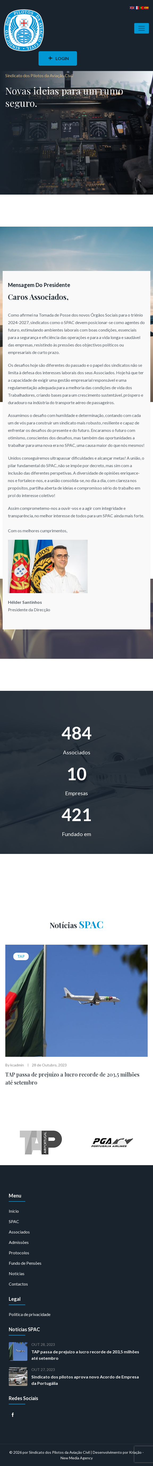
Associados (19, 1231)
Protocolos (19, 1252)
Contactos (18, 1283)
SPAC (14, 1221)
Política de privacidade (29, 1314)
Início (14, 1210)
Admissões (19, 1242)
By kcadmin (14, 1065)
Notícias (16, 1273)
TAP (21, 956)
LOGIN (58, 58)
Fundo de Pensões (25, 1263)
